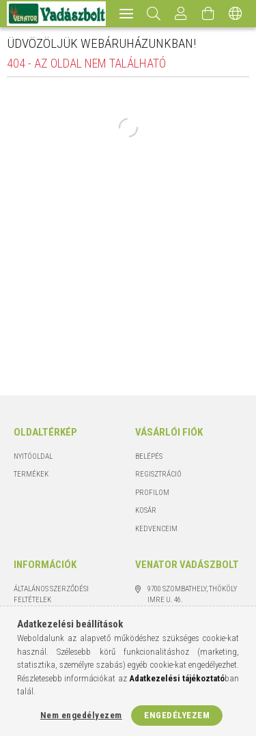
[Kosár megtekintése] (208, 13)
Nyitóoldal (33, 456)
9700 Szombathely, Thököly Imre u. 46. (192, 594)
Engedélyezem (177, 715)
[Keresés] (154, 13)
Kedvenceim (156, 528)
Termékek (31, 474)
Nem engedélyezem (81, 715)
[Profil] (181, 13)
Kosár (145, 510)
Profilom (152, 492)
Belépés (148, 456)
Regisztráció (158, 474)
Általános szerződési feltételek (51, 594)
